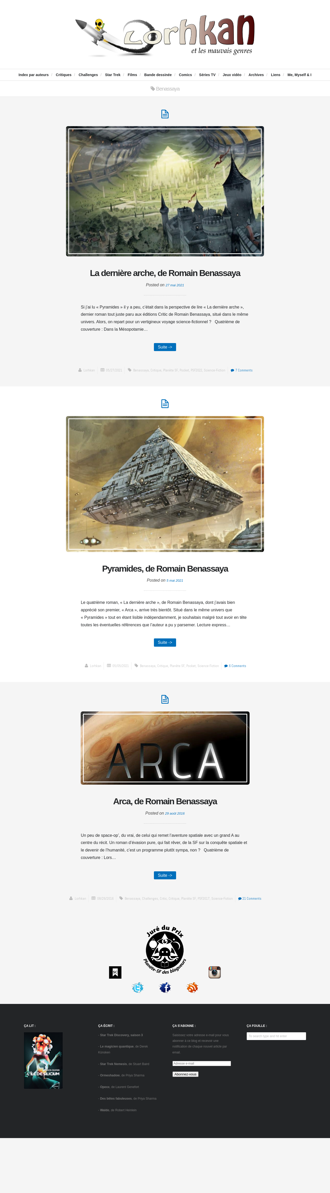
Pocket (183, 391)
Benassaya (136, 391)
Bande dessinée (158, 75)
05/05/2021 (116, 708)
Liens (275, 75)
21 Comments (166, 953)
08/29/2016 (113, 945)
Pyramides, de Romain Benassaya (165, 599)
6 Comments (241, 708)
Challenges (88, 75)
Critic (176, 945)
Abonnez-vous (185, 1129)
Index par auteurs (34, 75)
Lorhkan (81, 391)
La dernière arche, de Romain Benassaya (165, 283)
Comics (185, 75)
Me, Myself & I (299, 75)
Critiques (64, 75)
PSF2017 (220, 945)
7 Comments (249, 391)
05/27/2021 (107, 391)
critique (153, 391)
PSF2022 (198, 391)
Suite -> (165, 367)
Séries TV (207, 75)
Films (132, 75)
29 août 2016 (175, 859)
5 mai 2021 (175, 621)
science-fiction (219, 391)
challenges (161, 945)
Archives (256, 75)
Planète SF (169, 391)
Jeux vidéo (232, 75)
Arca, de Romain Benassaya (165, 845)
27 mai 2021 (174, 304)
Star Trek (112, 75)
